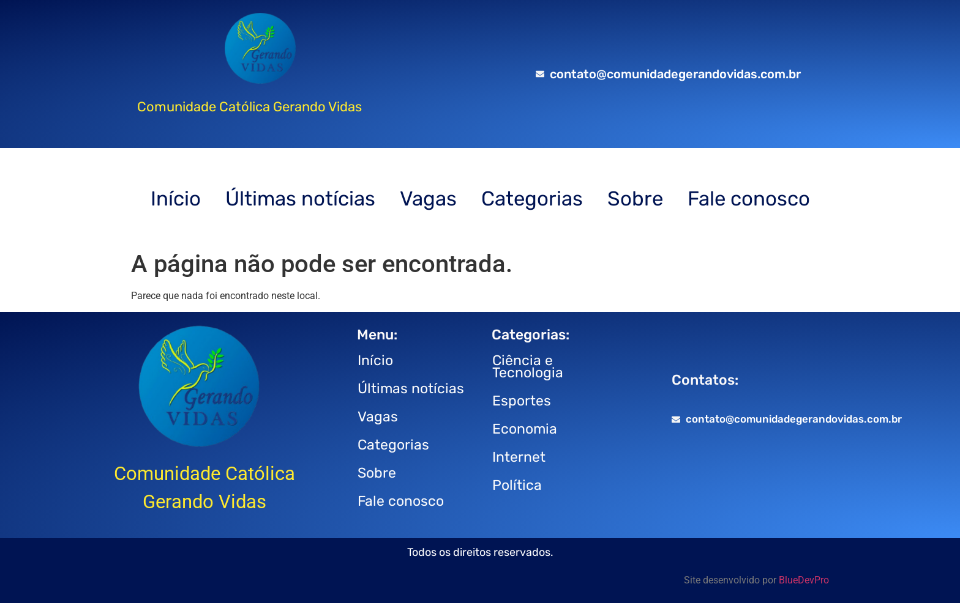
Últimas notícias (300, 198)
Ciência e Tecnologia (527, 366)
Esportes (521, 400)
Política (517, 485)
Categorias (532, 198)
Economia (524, 428)
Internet (519, 456)
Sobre (635, 198)
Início (176, 198)
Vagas (428, 198)
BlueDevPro (804, 580)
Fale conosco (749, 198)
